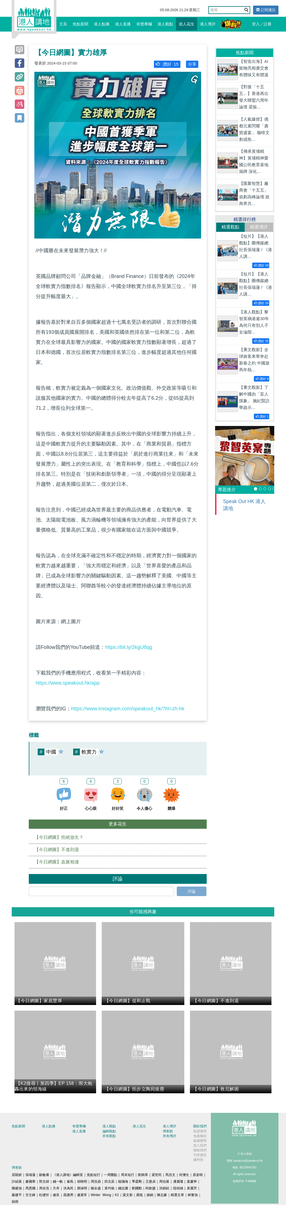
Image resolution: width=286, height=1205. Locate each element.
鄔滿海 (123, 1181)
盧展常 (82, 1195)
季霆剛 (137, 1181)
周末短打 (127, 1175)
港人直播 (123, 24)
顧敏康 (44, 1175)
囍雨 (15, 1202)
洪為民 (68, 1188)
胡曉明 (82, 1181)
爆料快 (198, 1160)
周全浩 (44, 1188)
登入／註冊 (261, 24)
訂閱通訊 (265, 10)
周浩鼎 (96, 1181)
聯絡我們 (200, 1150)
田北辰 (109, 1181)
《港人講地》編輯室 (68, 1175)
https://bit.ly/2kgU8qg (128, 647)
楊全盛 (96, 1188)
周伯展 (164, 1181)
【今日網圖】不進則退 (56, 849)
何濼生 (184, 1175)
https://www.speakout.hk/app (68, 683)
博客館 (168, 1131)
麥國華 (30, 1181)
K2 (117, 1195)
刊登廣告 (200, 1155)
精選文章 (177, 1195)
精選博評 (259, 227)
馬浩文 (170, 1175)
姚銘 (150, 1195)
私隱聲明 (200, 1131)
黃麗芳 (192, 1188)
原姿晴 (198, 1175)
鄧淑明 (82, 1188)
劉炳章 (143, 1175)
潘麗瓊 (178, 1181)
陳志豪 (162, 1195)
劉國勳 (137, 1188)
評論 (192, 891)
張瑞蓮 (30, 1175)
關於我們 (200, 1126)
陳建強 (17, 1188)
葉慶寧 (192, 1181)
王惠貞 (151, 1181)
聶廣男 (68, 1195)
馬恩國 (30, 1188)
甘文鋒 (30, 1195)
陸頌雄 (178, 1188)
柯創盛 (151, 1188)
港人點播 (101, 24)
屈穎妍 (17, 1175)
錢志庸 (123, 1188)
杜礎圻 (44, 1195)
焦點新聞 (80, 24)
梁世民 (157, 1175)
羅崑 (139, 1195)
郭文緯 (44, 1181)
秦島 (70, 1181)
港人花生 (186, 24)
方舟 (56, 1188)
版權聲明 (200, 1141)
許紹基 (17, 1181)
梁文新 (128, 1195)
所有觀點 (109, 1136)
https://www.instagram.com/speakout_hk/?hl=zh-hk (128, 708)
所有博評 (169, 1136)
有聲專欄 (144, 24)
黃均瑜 (109, 1188)
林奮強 (193, 1195)
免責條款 (200, 1136)
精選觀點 (230, 227)
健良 (56, 1195)
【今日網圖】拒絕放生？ (59, 837)
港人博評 (208, 24)
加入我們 (200, 1145)
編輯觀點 (109, 1131)
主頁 (63, 24)
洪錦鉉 (164, 1188)
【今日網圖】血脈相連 (56, 861)
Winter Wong (101, 1195)
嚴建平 (17, 1195)
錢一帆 (58, 1181)
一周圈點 (110, 1175)
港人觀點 (165, 24)
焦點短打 (93, 1175)
